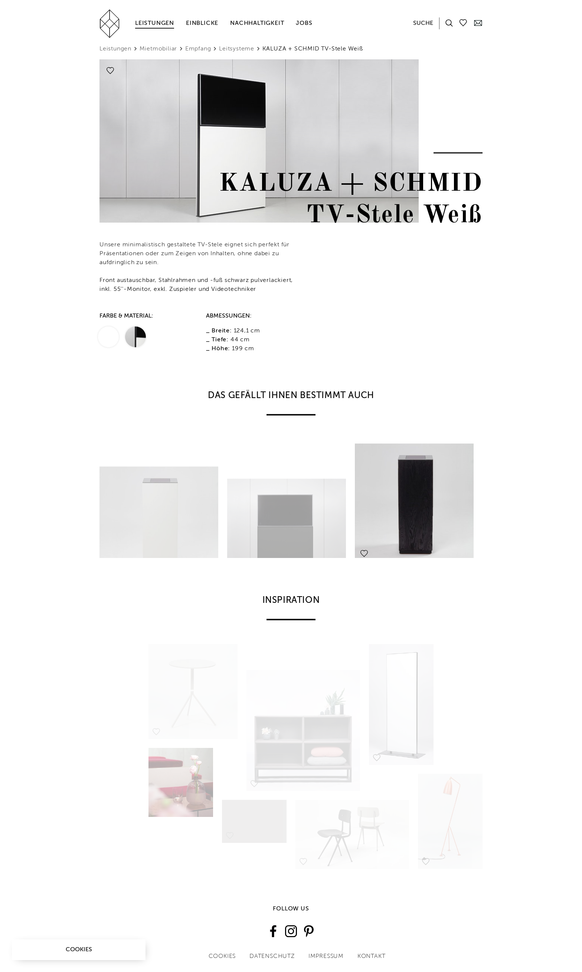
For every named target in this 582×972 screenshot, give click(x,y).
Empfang (198, 49)
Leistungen (154, 23)
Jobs (304, 23)
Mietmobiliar (158, 49)
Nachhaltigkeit (257, 23)
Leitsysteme (236, 49)
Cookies (79, 950)
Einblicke (202, 23)
